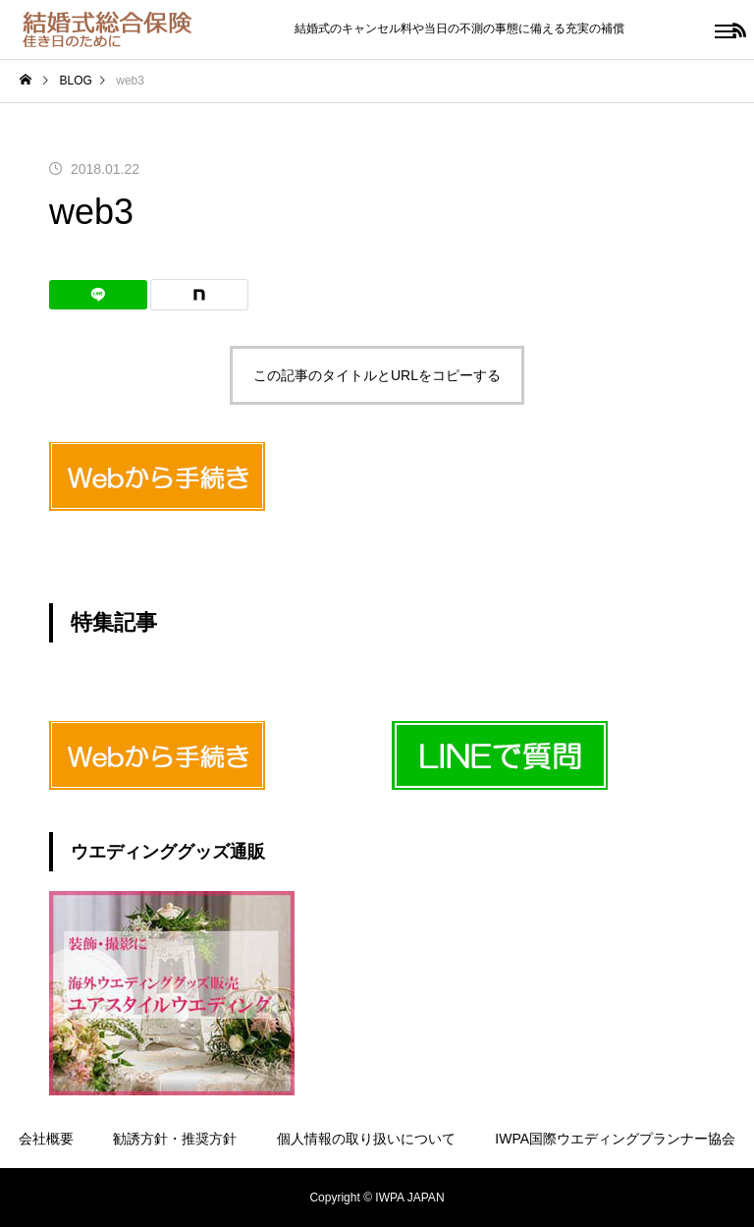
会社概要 (46, 1138)
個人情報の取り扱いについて (366, 1138)
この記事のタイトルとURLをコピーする (377, 375)
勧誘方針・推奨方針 (175, 1138)
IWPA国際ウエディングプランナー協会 (615, 1138)
